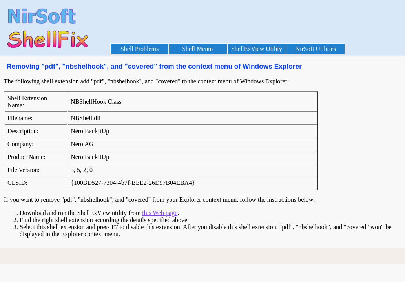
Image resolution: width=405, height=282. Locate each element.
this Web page (159, 213)
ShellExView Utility (256, 48)
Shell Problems (139, 48)
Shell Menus (197, 48)
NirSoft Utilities (315, 48)
